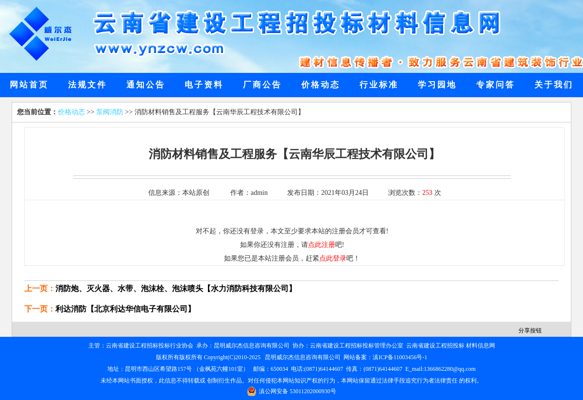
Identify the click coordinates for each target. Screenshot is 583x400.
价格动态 (320, 84)
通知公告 (145, 84)
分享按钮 (530, 330)
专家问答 (495, 84)
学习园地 (437, 84)
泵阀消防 (109, 112)
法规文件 (87, 84)
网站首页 (29, 84)
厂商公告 (262, 84)
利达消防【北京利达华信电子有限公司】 (125, 309)
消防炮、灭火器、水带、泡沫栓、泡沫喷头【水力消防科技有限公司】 (175, 288)
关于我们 (553, 84)
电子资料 (204, 84)
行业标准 (379, 84)
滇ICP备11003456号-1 (400, 357)
